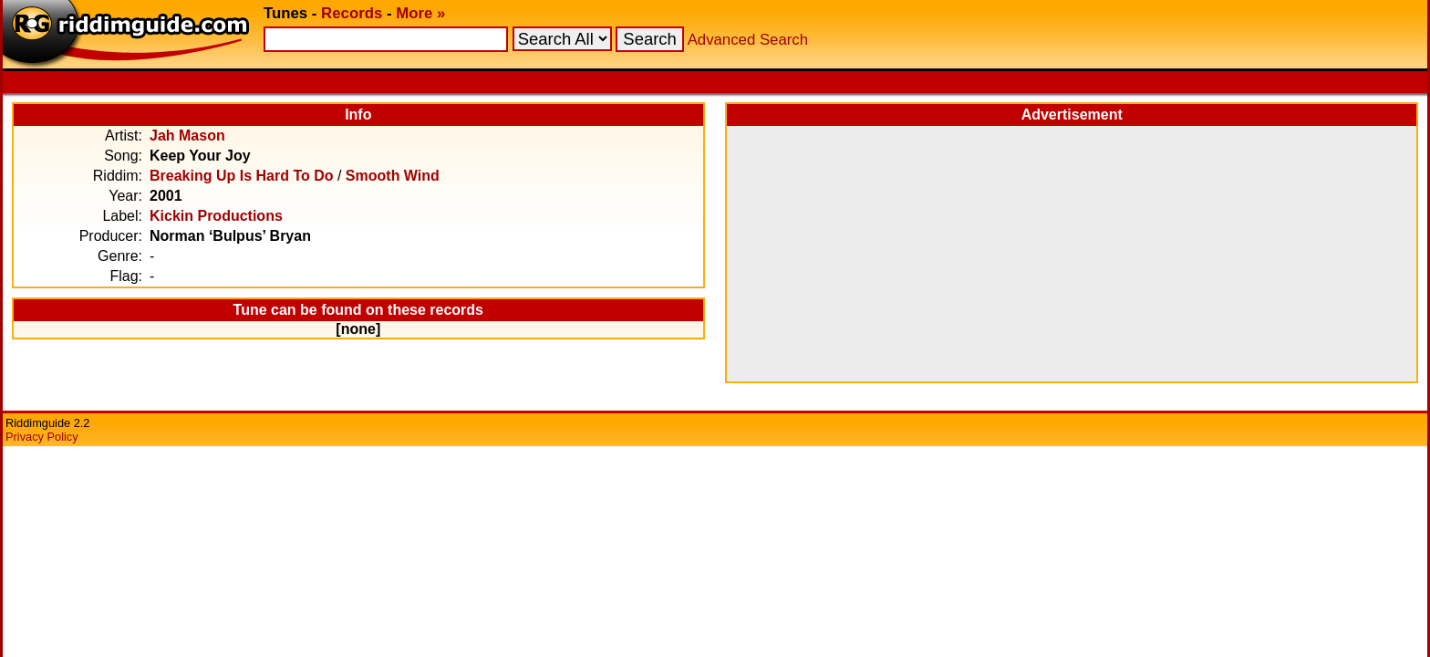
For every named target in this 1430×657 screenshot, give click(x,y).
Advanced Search (748, 39)
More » (420, 13)
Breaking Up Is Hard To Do (242, 175)
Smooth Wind (393, 175)
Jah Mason (187, 135)
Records (351, 13)
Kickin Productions (216, 216)
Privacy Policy (41, 436)
